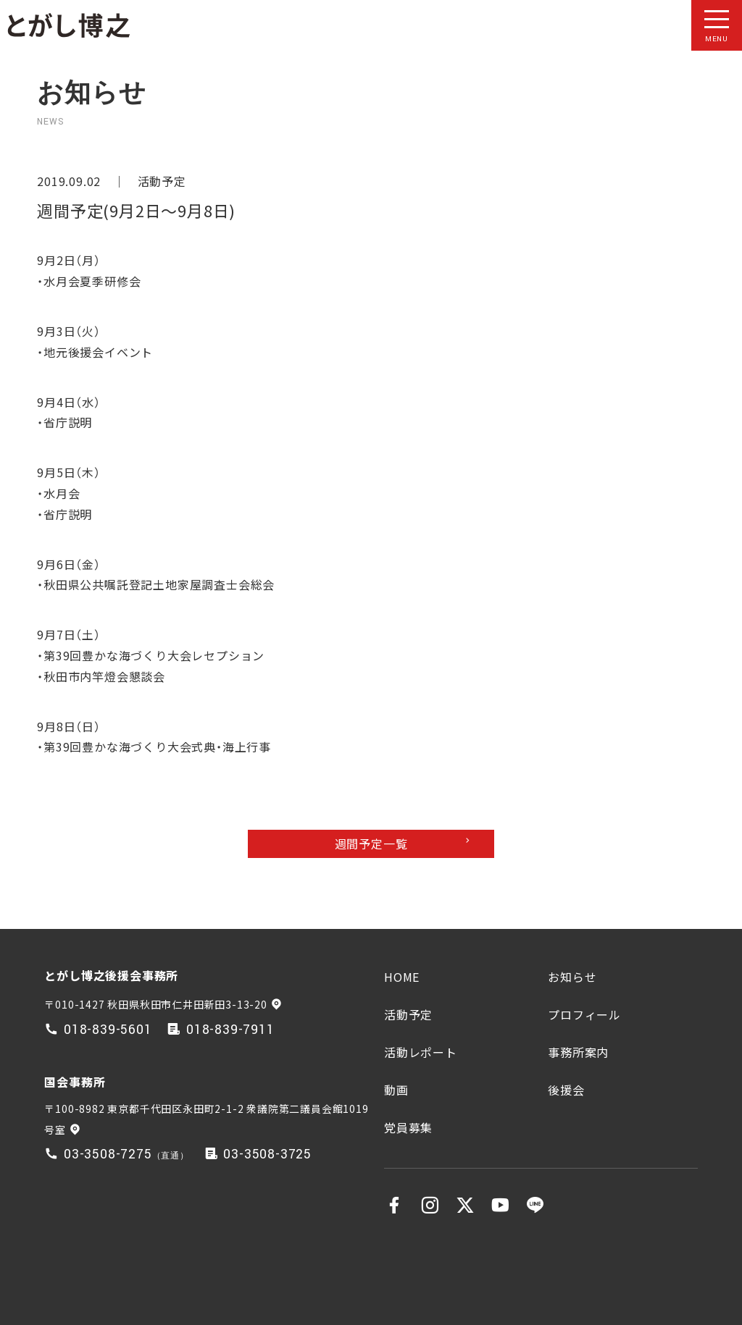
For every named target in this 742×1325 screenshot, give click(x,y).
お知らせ (572, 976)
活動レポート (420, 1052)
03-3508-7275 (108, 1154)
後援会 (566, 1089)
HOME (402, 976)
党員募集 (408, 1127)
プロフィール (584, 1014)
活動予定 (162, 181)
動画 (396, 1089)
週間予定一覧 (371, 843)
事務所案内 (578, 1052)
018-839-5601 (108, 1030)
